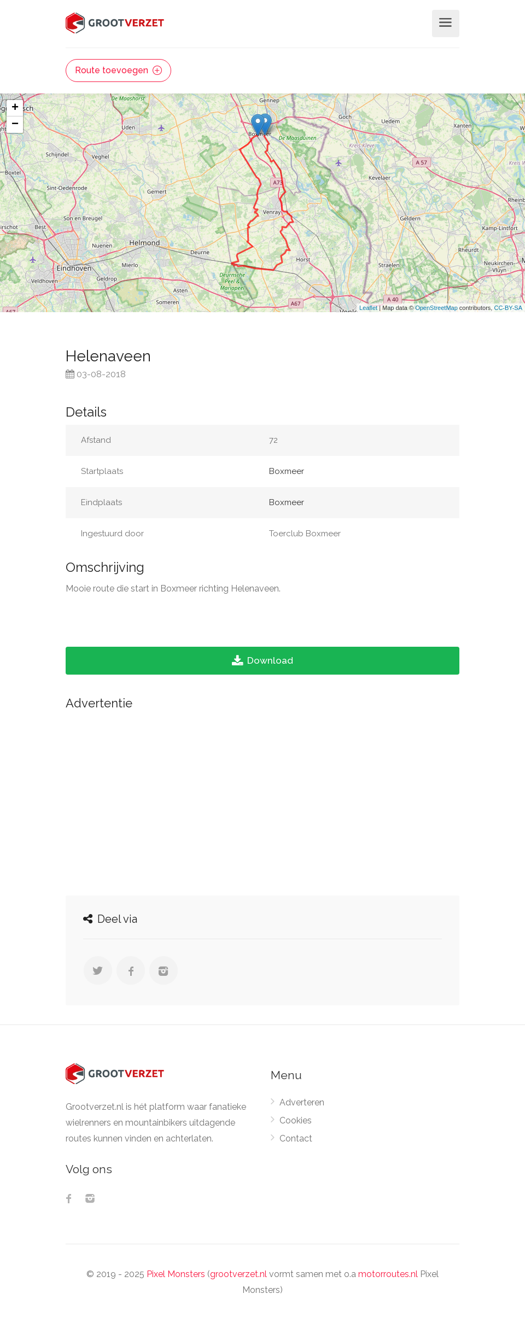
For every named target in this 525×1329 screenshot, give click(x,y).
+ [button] (15, 108)
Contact (295, 1138)
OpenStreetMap (436, 308)
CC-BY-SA (508, 308)
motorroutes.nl (388, 1274)
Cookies (295, 1120)
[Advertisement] (262, 799)
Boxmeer (286, 471)
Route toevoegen (118, 70)
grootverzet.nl (238, 1274)
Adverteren (301, 1102)
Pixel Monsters (176, 1274)
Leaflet (368, 308)
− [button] (15, 124)
